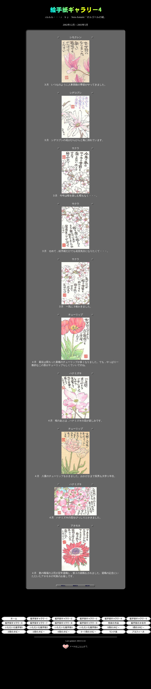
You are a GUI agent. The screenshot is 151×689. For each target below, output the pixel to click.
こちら (80, 646)
